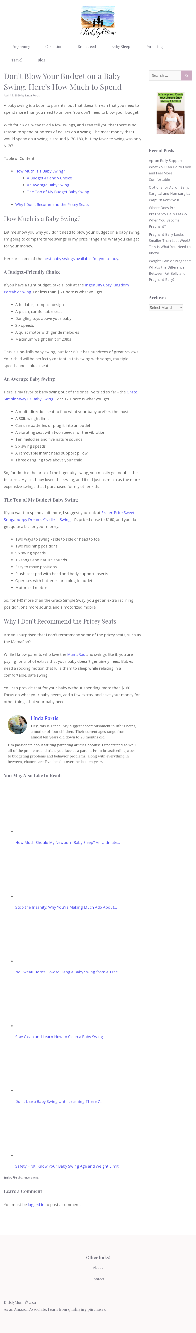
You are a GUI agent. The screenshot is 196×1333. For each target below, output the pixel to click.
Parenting (154, 46)
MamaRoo (76, 654)
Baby (19, 1177)
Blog (42, 59)
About (98, 1267)
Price (27, 1177)
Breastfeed (87, 46)
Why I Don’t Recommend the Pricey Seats (52, 204)
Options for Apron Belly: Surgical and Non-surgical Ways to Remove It (170, 193)
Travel (16, 59)
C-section (53, 46)
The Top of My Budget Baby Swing (58, 191)
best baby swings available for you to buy (80, 258)
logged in (36, 1204)
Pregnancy (20, 46)
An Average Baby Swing (48, 184)
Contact (98, 1279)
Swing (34, 1177)
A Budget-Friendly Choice (49, 178)
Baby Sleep (120, 46)
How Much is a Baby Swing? (40, 171)
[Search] (186, 75)
